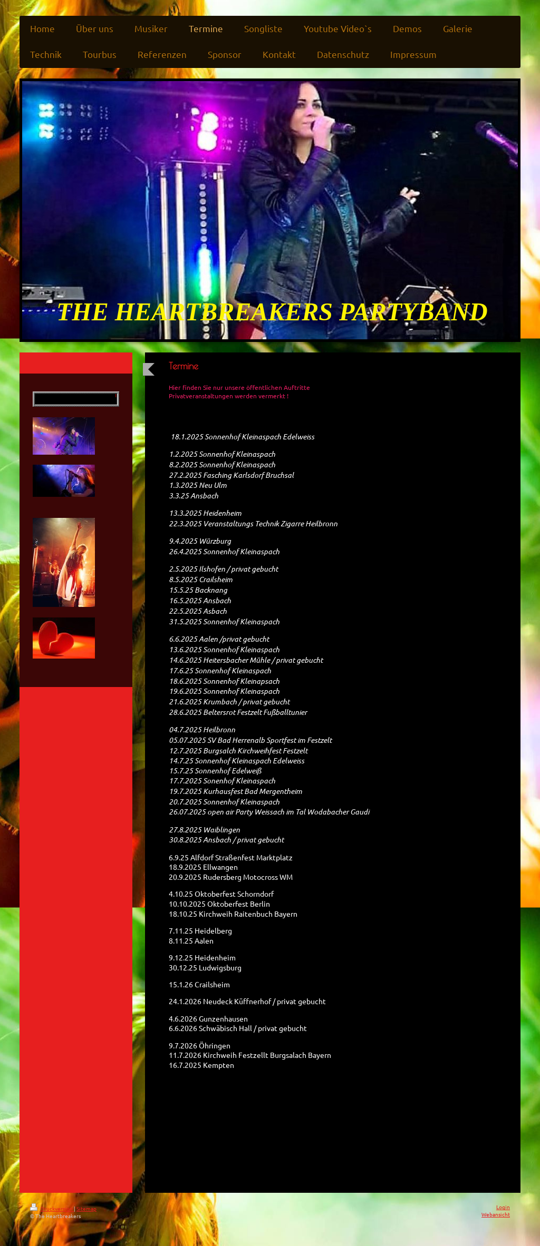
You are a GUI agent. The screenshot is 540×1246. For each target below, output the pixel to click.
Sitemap (86, 1208)
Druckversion (52, 1208)
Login (503, 1207)
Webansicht (495, 1214)
